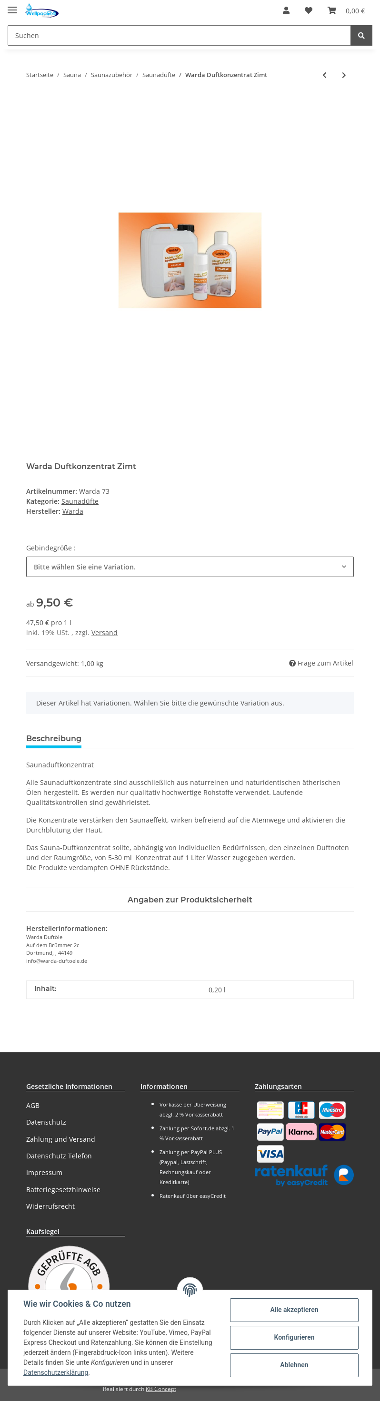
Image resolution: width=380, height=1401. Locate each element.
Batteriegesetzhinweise (63, 1189)
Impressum (44, 1172)
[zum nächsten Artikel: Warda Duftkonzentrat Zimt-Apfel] (344, 75)
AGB (33, 1105)
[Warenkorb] (346, 10)
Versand (104, 632)
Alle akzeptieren (294, 1309)
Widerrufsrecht (50, 1206)
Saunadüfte (80, 501)
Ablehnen (294, 1365)
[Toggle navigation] (12, 6)
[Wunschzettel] (308, 10)
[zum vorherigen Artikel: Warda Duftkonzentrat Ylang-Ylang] (324, 75)
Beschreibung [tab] (53, 738)
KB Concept (161, 1389)
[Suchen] (179, 35)
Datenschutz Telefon (59, 1155)
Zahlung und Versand (60, 1139)
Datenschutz (46, 1122)
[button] (286, 10)
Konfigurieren (294, 1337)
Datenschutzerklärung (55, 1372)
